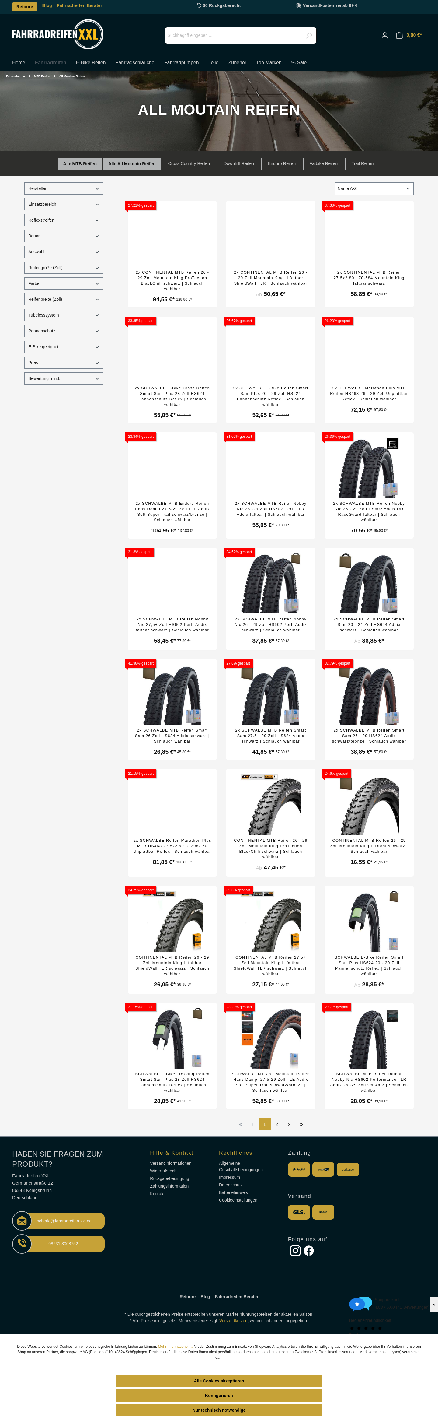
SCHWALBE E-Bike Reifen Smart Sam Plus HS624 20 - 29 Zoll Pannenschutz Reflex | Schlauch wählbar (369, 965)
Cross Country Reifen (189, 163)
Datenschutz (231, 1184)
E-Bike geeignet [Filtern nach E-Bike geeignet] (63, 346)
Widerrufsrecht (164, 1170)
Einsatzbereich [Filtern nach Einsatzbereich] (63, 204)
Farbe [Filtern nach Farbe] (63, 283)
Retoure (24, 6)
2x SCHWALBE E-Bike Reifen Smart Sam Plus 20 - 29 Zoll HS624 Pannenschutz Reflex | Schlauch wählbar (270, 396)
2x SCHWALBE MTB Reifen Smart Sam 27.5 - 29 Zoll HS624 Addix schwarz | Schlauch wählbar (270, 735)
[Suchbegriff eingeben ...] (241, 35)
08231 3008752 (63, 1243)
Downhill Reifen (239, 163)
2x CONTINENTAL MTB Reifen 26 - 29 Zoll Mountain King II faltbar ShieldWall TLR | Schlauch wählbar (270, 278)
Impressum (229, 1177)
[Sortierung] (374, 188)
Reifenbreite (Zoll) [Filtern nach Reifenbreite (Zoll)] (63, 299)
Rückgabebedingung (169, 1178)
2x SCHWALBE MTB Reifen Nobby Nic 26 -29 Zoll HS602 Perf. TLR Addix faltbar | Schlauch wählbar (271, 509)
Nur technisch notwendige (218, 1410)
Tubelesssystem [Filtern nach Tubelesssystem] (63, 315)
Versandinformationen (170, 1163)
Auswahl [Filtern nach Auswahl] (63, 252)
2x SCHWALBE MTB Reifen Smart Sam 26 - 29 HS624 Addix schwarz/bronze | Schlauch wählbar (369, 735)
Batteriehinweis (233, 1192)
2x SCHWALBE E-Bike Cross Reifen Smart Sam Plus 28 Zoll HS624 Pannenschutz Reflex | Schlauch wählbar (172, 396)
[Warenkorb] (409, 35)
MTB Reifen (84, 163)
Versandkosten (233, 1320)
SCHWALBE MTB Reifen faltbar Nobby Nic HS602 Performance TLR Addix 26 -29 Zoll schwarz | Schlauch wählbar (369, 1082)
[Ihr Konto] (384, 35)
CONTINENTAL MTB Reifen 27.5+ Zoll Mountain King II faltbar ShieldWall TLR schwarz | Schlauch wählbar (271, 965)
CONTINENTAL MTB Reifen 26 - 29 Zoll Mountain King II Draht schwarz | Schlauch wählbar (369, 846)
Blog (47, 5)
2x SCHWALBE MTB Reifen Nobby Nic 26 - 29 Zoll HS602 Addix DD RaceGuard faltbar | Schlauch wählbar (369, 511)
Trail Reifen (363, 163)
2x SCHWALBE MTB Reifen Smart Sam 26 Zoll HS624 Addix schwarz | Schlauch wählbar (172, 735)
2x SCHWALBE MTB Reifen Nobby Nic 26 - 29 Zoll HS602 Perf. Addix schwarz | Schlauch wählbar (271, 624)
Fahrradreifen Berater (79, 5)
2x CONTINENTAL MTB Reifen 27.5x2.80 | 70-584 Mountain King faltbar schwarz (369, 278)
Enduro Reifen (282, 163)
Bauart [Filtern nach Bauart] (63, 236)
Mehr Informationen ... (176, 1346)
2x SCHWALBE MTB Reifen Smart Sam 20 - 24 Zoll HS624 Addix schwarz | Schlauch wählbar (369, 624)
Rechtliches (235, 1153)
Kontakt (157, 1193)
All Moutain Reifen (136, 163)
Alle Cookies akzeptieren (219, 1381)
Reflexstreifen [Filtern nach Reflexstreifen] (63, 220)
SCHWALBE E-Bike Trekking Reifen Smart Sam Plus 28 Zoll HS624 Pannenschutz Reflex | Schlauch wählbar (172, 1082)
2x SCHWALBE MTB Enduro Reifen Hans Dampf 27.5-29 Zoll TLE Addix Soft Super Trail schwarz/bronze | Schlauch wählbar (172, 511)
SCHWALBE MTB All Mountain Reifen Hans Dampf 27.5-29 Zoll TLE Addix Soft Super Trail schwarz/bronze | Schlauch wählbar (271, 1082)
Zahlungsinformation (169, 1186)
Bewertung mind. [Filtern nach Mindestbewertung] (63, 378)
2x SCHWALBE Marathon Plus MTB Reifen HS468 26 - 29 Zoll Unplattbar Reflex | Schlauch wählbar (369, 393)
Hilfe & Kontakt (171, 1153)
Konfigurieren (219, 1395)
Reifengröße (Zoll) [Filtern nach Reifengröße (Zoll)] (63, 267)
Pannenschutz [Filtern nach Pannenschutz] (63, 331)
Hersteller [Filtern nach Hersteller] (63, 188)
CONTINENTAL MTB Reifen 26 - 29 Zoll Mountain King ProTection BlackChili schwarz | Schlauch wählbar (271, 848)
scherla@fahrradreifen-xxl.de (64, 1220)
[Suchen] (309, 36)
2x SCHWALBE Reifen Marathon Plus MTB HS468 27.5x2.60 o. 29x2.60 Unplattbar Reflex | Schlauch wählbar (172, 846)
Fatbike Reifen (324, 163)
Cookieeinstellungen (238, 1200)
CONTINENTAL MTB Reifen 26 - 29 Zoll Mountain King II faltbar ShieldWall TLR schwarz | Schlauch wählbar (172, 965)
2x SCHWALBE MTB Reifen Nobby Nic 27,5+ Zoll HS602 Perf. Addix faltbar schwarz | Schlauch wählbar (172, 624)
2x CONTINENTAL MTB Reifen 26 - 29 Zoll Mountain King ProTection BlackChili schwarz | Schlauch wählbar (172, 280)
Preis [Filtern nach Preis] (63, 362)
